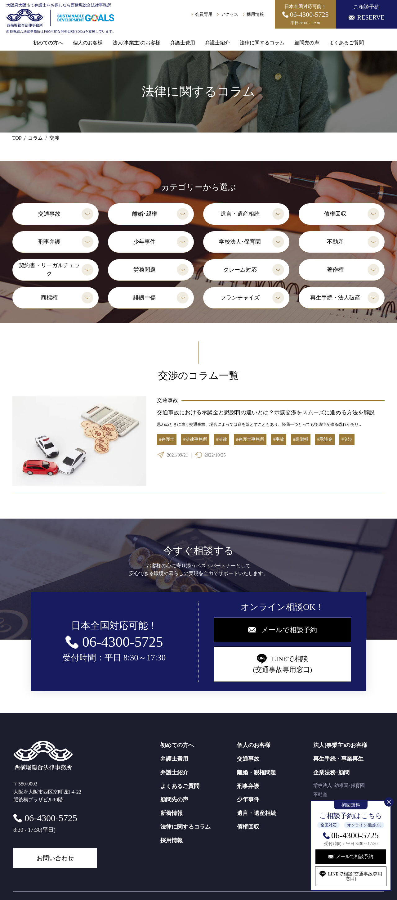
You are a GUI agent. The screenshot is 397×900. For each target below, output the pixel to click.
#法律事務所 (195, 439)
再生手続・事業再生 (338, 759)
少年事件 (144, 242)
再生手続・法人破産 (335, 298)
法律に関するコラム (262, 42)
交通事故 (49, 214)
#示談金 (324, 439)
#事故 (278, 439)
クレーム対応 (240, 270)
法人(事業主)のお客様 (137, 42)
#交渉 (346, 439)
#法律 (221, 439)
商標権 (49, 298)
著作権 (335, 270)
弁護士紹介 (217, 42)
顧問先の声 (306, 42)
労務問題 (144, 270)
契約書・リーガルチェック (49, 269)
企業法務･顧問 (331, 772)
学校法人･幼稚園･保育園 (339, 785)
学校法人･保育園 (240, 242)
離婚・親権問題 (256, 772)
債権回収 (335, 214)
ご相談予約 (366, 12)
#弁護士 (166, 439)
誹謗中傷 (144, 298)
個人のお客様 (88, 42)
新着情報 (171, 813)
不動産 (335, 242)
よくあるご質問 (346, 42)
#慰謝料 (300, 439)
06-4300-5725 (355, 835)
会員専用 (203, 14)
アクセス (229, 14)
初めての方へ (48, 42)
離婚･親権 (144, 214)
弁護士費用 (182, 42)
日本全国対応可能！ (305, 14)
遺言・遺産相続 (240, 214)
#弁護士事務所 (250, 439)
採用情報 (255, 14)
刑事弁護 (49, 242)
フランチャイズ (240, 298)
